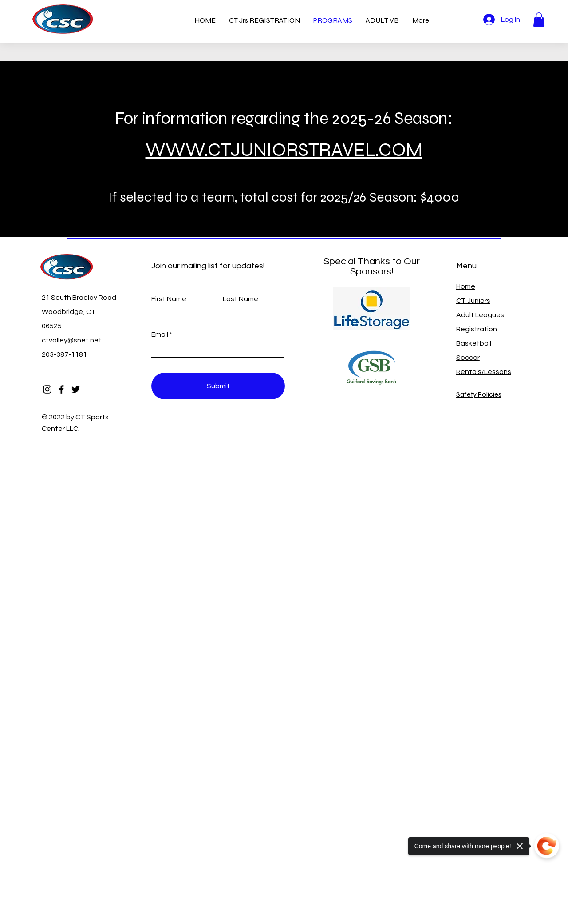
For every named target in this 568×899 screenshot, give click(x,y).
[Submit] (218, 386)
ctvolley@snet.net (72, 340)
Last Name (240, 298)
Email (159, 334)
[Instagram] (47, 389)
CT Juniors (473, 300)
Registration (476, 329)
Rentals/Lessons (483, 371)
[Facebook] (61, 389)
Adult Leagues (480, 314)
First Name (168, 298)
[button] (539, 19)
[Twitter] (75, 389)
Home (465, 286)
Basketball (473, 343)
